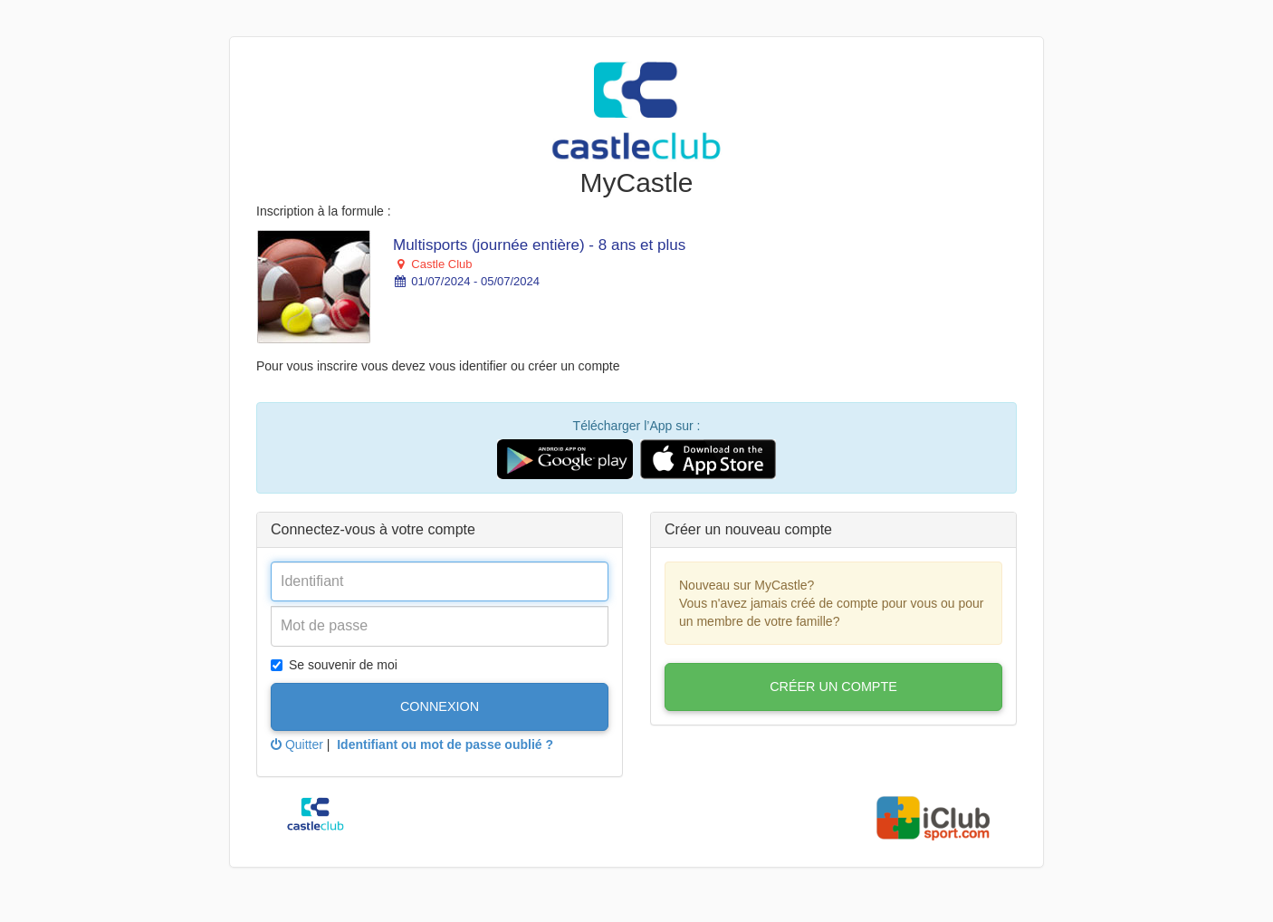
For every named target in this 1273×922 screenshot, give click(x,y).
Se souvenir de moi (334, 665)
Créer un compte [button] (833, 686)
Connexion (439, 706)
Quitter (297, 744)
